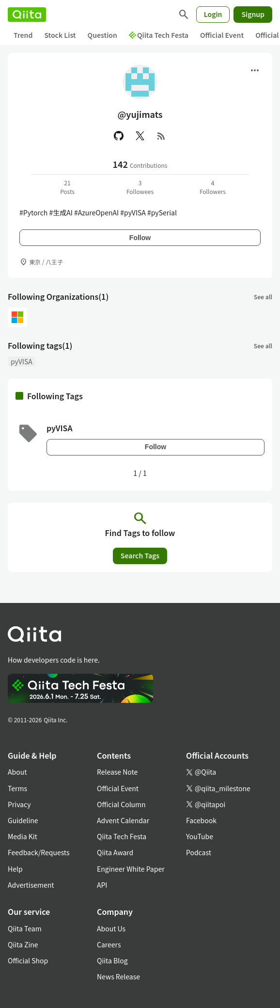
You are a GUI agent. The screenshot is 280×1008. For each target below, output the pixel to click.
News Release (118, 976)
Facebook (201, 820)
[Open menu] (254, 70)
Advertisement (31, 885)
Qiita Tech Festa (158, 35)
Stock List (60, 35)
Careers (109, 944)
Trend (23, 35)
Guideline (23, 820)
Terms (17, 788)
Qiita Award (115, 852)
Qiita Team (25, 928)
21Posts (67, 187)
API (102, 885)
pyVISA (21, 361)
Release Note (117, 772)
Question (102, 35)
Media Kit (22, 836)
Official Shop (28, 960)
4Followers (213, 187)
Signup (252, 14)
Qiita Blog (112, 960)
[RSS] (161, 135)
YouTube (199, 836)
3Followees (140, 187)
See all (263, 297)
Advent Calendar (123, 820)
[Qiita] (27, 14)
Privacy (19, 804)
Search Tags (140, 555)
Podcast (198, 852)
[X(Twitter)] (140, 135)
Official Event (222, 35)
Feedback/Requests (39, 852)
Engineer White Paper (131, 869)
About (17, 772)
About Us (111, 928)
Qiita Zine (23, 944)
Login (213, 14)
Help (15, 869)
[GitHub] (118, 135)
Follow (140, 238)
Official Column (121, 804)
